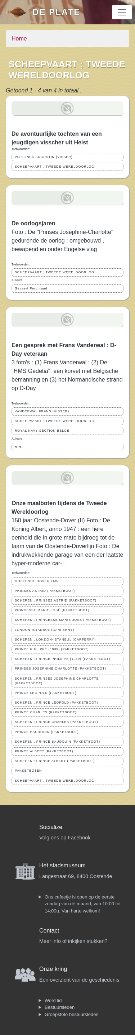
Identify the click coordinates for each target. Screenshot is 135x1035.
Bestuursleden (60, 1007)
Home (19, 38)
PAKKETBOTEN (28, 770)
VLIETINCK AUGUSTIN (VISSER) (43, 157)
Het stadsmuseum (62, 865)
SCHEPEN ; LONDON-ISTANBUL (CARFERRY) (55, 639)
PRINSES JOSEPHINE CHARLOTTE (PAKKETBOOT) (60, 668)
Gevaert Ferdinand (31, 288)
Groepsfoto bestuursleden (72, 1014)
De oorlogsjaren (33, 223)
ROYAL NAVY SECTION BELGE (42, 430)
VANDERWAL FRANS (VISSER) (42, 411)
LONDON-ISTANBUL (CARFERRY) (44, 630)
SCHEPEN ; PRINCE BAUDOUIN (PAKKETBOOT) (57, 741)
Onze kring (53, 969)
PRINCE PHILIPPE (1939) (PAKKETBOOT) (52, 649)
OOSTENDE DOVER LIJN (37, 581)
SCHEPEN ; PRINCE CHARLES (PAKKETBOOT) (56, 722)
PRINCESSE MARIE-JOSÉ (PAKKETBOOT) (52, 610)
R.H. (19, 447)
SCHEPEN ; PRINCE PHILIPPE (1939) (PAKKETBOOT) (62, 659)
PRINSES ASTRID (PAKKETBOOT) (45, 591)
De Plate (56, 12)
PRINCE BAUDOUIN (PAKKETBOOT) (46, 732)
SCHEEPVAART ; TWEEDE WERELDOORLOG (54, 166)
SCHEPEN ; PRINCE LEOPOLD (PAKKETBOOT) (56, 702)
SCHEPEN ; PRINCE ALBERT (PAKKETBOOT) (55, 761)
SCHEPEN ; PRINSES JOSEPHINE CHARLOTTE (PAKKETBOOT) (57, 681)
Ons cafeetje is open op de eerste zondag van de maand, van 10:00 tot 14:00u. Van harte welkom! (83, 904)
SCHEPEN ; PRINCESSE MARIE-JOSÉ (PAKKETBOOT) (63, 620)
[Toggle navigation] (122, 12)
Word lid (53, 1000)
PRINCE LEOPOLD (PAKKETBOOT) (46, 693)
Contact (49, 931)
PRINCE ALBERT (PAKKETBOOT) (44, 751)
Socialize (50, 827)
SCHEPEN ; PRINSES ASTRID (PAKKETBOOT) (55, 600)
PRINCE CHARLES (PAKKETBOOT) (46, 712)
